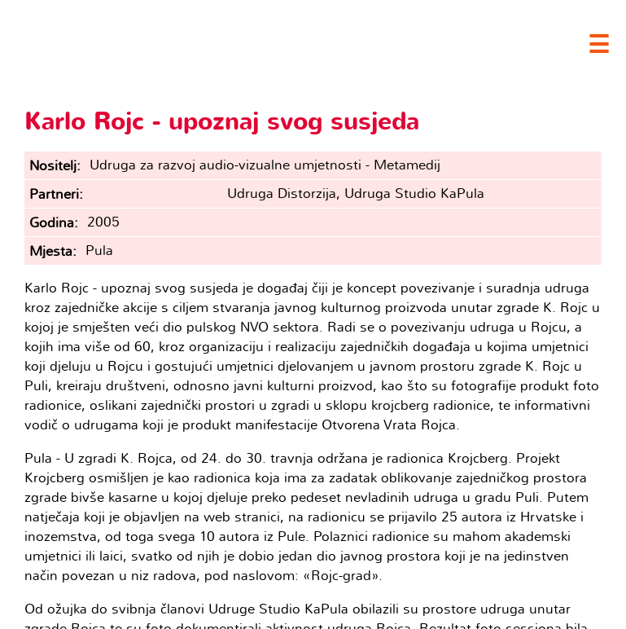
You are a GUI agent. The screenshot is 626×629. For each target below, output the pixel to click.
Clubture (163, 41)
